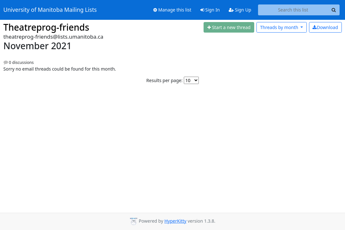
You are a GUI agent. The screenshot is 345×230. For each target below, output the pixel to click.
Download (325, 27)
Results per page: (164, 80)
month (279, 27)
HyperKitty (175, 221)
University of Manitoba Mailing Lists (50, 10)
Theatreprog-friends (47, 27)
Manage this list (172, 10)
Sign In (210, 10)
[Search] (334, 9)
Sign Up (240, 10)
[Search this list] (293, 9)
